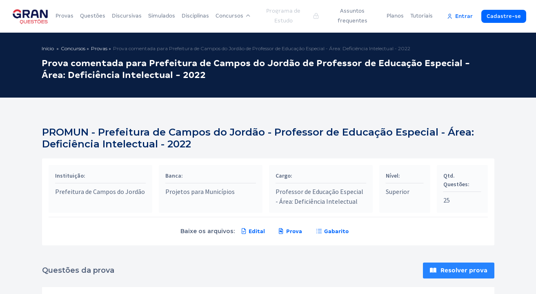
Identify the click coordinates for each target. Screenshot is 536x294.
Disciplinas (195, 16)
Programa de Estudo (292, 16)
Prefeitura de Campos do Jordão (100, 191)
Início (48, 48)
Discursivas (127, 16)
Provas (64, 16)
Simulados (161, 16)
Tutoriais (421, 16)
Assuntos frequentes (352, 16)
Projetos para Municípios (200, 191)
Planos (395, 16)
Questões (92, 16)
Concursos (233, 16)
